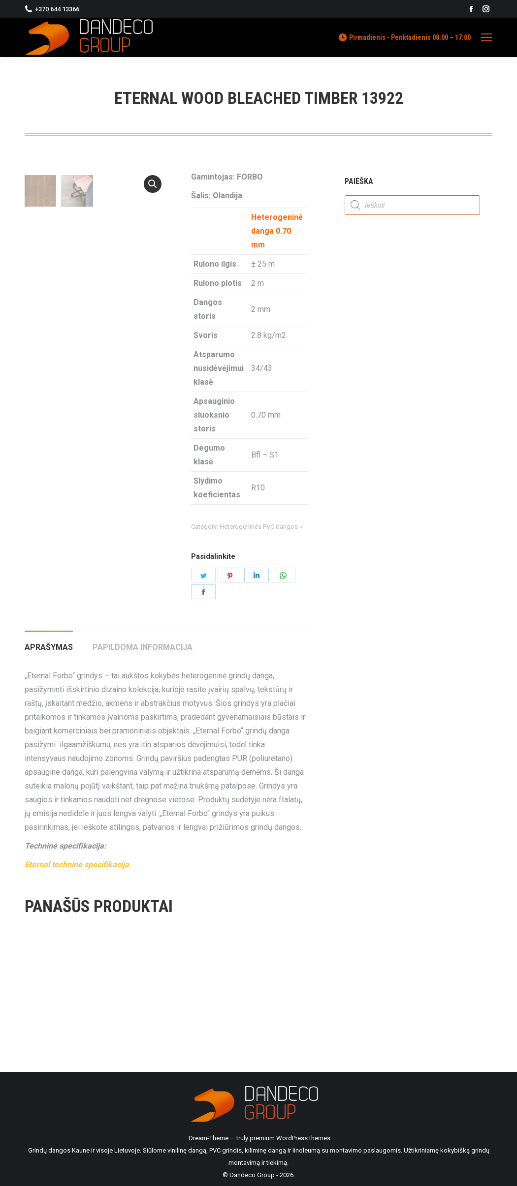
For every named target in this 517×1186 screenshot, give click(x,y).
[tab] (49, 642)
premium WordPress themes (290, 1138)
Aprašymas (49, 647)
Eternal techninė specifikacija (77, 864)
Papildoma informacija (143, 647)
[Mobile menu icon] (486, 37)
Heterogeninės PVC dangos (259, 526)
